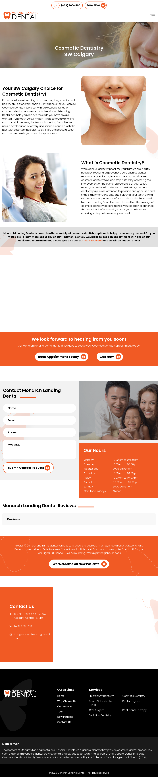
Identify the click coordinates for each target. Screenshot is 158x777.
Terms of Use (81, 762)
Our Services (65, 691)
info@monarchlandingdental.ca (32, 621)
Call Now (107, 357)
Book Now (93, 5)
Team (60, 696)
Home (60, 680)
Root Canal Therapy (134, 694)
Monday (89, 460)
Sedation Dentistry (100, 700)
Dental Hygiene (131, 686)
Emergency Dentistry (101, 680)
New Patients (65, 701)
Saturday (89, 482)
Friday (87, 477)
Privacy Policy (61, 762)
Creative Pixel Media (89, 767)
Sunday (88, 486)
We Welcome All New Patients (75, 548)
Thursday (89, 473)
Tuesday (89, 464)
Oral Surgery (96, 694)
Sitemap (99, 762)
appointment (124, 345)
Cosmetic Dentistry (133, 680)
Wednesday (91, 469)
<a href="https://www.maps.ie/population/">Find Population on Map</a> (105, 608)
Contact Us (64, 706)
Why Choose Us (66, 686)
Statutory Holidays (95, 491)
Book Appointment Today (58, 357)
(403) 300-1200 (67, 5)
